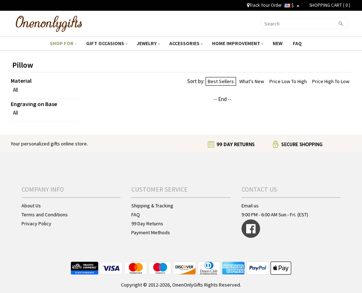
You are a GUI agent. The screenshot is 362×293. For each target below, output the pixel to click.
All (15, 89)
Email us (250, 205)
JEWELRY (148, 43)
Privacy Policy (36, 223)
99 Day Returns (147, 223)
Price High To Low (330, 81)
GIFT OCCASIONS (106, 43)
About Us (31, 205)
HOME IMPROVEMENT (237, 43)
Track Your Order (264, 5)
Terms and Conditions (45, 214)
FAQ (298, 43)
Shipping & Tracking (152, 205)
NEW (278, 43)
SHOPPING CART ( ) (329, 5)
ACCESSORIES (186, 43)
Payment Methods (150, 232)
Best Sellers (221, 81)
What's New (251, 81)
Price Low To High (288, 81)
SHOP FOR (63, 43)
